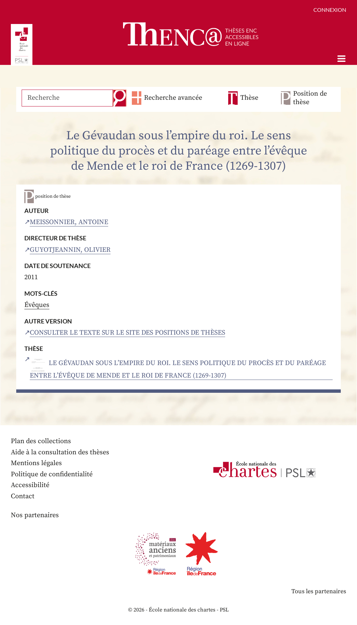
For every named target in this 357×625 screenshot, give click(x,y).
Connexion (329, 9)
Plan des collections (41, 441)
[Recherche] (67, 98)
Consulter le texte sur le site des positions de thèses (127, 333)
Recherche (119, 98)
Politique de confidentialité (52, 474)
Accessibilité (30, 485)
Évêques (36, 305)
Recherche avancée (173, 98)
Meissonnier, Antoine (69, 222)
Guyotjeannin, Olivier (70, 250)
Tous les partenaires (318, 591)
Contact (22, 496)
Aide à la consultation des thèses (60, 452)
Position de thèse (310, 98)
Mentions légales (36, 463)
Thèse (249, 98)
